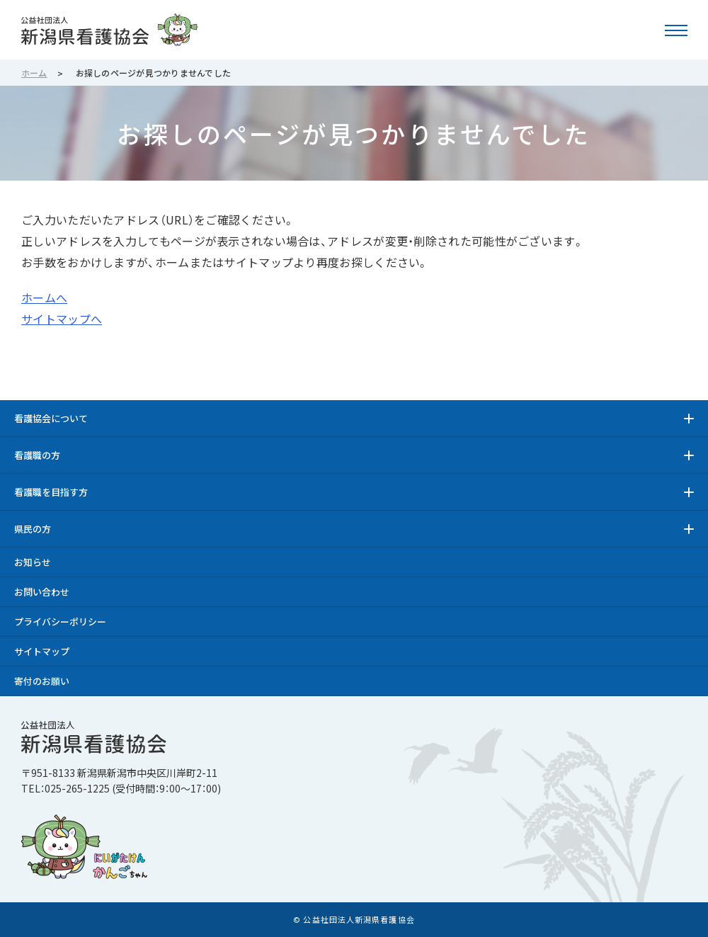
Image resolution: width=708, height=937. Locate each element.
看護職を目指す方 (51, 492)
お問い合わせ (41, 591)
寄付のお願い (41, 681)
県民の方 (32, 528)
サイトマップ (41, 651)
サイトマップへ (61, 318)
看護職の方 (37, 455)
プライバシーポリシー (60, 621)
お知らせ (32, 562)
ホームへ (44, 297)
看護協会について (51, 418)
